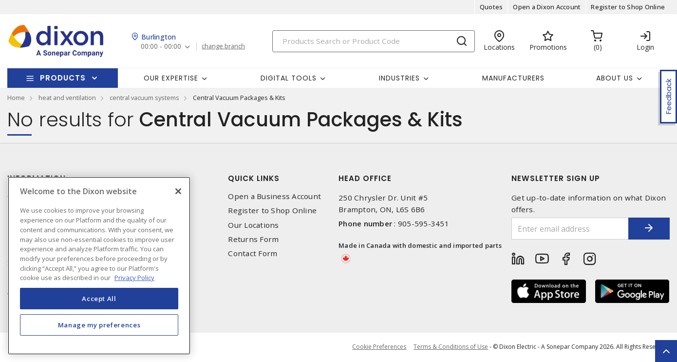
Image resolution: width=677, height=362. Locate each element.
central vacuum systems (144, 97)
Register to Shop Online (628, 6)
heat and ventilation (67, 97)
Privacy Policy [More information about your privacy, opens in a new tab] (134, 286)
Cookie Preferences (379, 347)
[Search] (373, 41)
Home (16, 97)
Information (36, 178)
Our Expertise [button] (171, 78)
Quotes (491, 6)
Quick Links (254, 178)
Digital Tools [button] (289, 78)
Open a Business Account (274, 196)
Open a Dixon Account (547, 6)
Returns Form (253, 239)
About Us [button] (614, 78)
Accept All (99, 307)
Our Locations (253, 225)
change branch (223, 46)
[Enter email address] (566, 229)
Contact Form (252, 253)
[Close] (178, 200)
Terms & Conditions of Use (451, 347)
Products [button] (63, 78)
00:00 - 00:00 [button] (161, 46)
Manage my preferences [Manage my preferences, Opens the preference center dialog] (99, 333)
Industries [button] (399, 78)
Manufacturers (513, 78)
